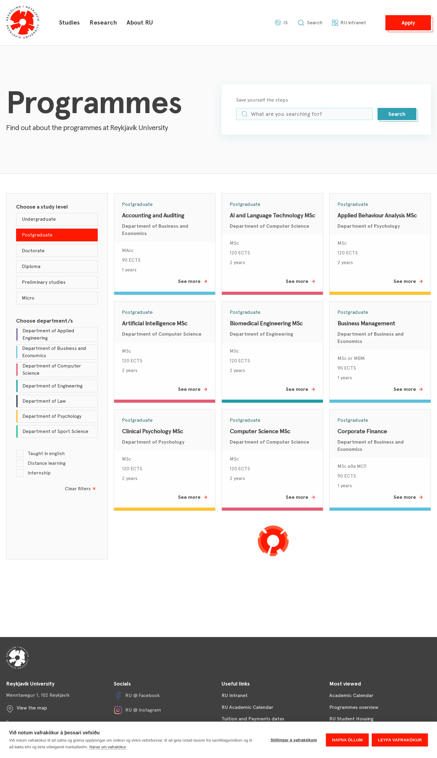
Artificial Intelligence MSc (154, 323)
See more (193, 281)
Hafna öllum (347, 740)
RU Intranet (235, 695)
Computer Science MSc (260, 431)
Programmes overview (353, 707)
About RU (140, 22)
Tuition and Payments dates (253, 719)
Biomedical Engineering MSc (266, 323)
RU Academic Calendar (247, 707)
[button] (408, 22)
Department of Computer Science (269, 226)
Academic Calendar (351, 695)
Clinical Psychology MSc (152, 431)
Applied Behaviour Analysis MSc (377, 215)
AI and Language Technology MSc (272, 215)
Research (103, 22)
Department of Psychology (368, 226)
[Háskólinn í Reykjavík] (22, 22)
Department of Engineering (261, 334)
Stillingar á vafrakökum (293, 740)
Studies (69, 22)
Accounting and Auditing (153, 215)
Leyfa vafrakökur (400, 740)
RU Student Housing (351, 719)
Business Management (366, 323)
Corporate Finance (362, 431)
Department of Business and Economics (155, 229)
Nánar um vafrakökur (107, 747)
